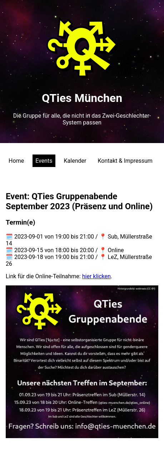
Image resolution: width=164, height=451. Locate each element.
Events (43, 160)
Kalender (75, 160)
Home (16, 160)
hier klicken (96, 276)
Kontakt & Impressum (125, 160)
